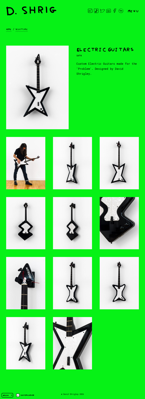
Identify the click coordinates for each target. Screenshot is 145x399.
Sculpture (22, 29)
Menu (133, 11)
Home (9, 29)
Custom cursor (25, 395)
